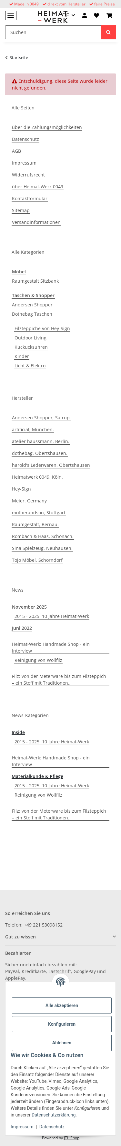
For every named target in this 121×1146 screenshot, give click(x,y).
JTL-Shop (71, 1138)
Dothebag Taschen (32, 314)
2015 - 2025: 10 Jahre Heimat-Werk (52, 616)
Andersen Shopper (32, 305)
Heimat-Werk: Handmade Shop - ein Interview (51, 647)
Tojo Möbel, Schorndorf (37, 560)
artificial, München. (33, 429)
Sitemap (21, 210)
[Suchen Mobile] (53, 32)
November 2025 (29, 607)
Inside (18, 732)
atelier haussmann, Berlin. (40, 441)
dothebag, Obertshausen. (39, 453)
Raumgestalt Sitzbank (35, 281)
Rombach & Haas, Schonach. (43, 536)
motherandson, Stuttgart (39, 512)
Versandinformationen (36, 222)
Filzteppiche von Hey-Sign (42, 328)
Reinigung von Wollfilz (38, 660)
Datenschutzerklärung (54, 1114)
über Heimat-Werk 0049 (37, 187)
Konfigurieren (62, 1024)
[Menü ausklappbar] (10, 15)
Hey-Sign (21, 489)
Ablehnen (61, 1042)
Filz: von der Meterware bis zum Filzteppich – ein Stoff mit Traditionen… (59, 679)
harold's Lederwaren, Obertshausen (51, 465)
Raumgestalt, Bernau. (35, 524)
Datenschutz (52, 1126)
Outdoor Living (30, 338)
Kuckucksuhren (31, 347)
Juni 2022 (22, 628)
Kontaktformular (29, 198)
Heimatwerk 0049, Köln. (37, 477)
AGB (16, 151)
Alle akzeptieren (61, 1005)
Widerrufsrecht (28, 175)
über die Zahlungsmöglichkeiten (47, 127)
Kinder (22, 356)
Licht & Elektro (30, 366)
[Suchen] (108, 32)
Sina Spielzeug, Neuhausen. (42, 548)
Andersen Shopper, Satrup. (41, 418)
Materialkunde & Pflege (37, 776)
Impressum (22, 1126)
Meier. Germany (29, 501)
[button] (84, 15)
